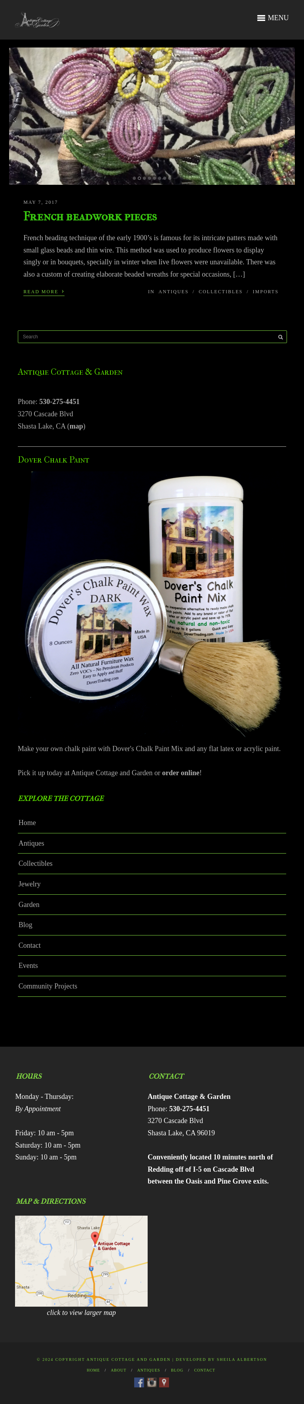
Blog (25, 925)
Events (28, 966)
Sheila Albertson (242, 1359)
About (118, 1370)
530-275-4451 (59, 402)
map (76, 426)
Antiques (174, 291)
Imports (266, 291)
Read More (44, 291)
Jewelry (30, 884)
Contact (30, 945)
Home (27, 823)
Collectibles (221, 291)
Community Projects (48, 986)
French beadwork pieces (90, 216)
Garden (29, 905)
